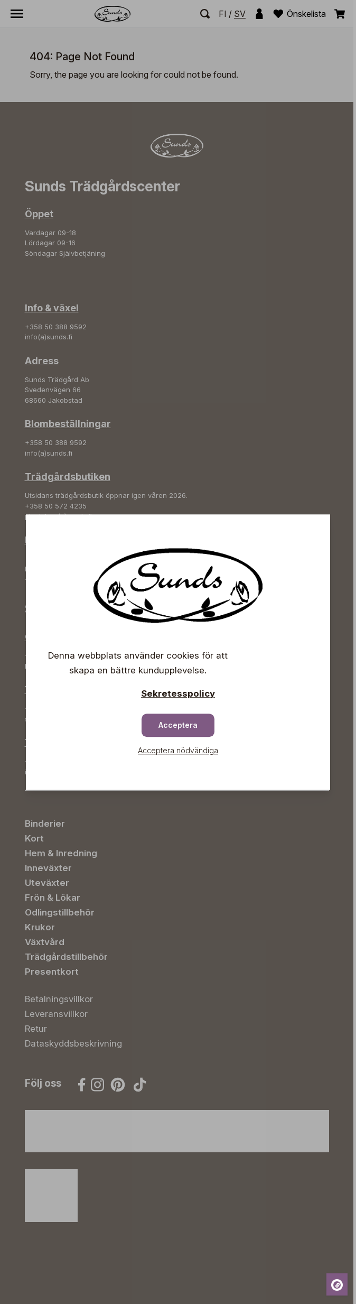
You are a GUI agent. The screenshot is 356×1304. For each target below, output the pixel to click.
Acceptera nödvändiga (178, 750)
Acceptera (178, 724)
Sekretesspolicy (178, 693)
